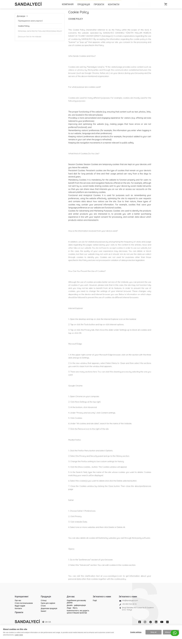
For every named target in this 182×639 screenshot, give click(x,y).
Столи (43, 609)
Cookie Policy (23, 26)
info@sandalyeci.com (130, 603)
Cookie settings (135, 632)
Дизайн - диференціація (76, 608)
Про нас (18, 603)
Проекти (19, 615)
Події (95, 603)
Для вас (71, 599)
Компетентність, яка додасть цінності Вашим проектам (78, 615)
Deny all (153, 632)
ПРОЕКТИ (99, 4)
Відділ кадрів (20, 609)
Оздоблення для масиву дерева (76, 604)
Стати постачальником (24, 606)
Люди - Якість (72, 611)
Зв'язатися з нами (102, 599)
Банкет (43, 614)
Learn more (19, 635)
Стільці (43, 603)
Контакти (18, 611)
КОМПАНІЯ (67, 4)
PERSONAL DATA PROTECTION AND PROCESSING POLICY (40, 31)
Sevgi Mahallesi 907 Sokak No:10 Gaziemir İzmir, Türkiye (138, 612)
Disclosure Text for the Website (29, 36)
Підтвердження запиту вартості (30, 21)
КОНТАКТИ (113, 4)
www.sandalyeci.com (112, 579)
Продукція (46, 599)
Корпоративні (21, 599)
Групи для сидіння (48, 606)
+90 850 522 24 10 (129, 607)
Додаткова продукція (49, 611)
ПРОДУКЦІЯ (83, 4)
